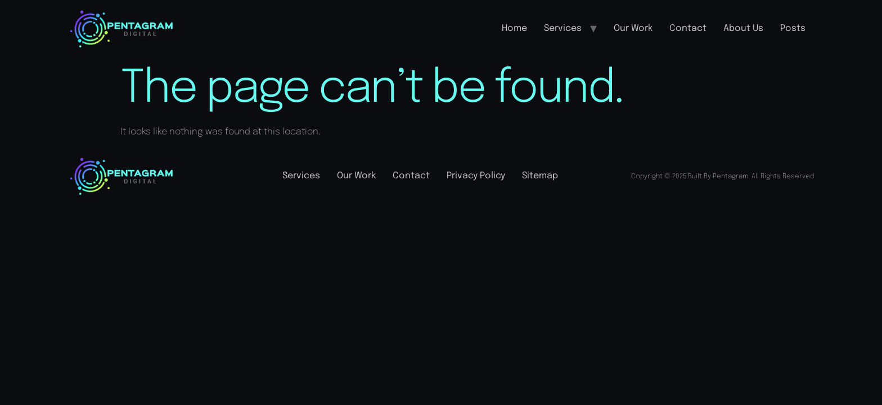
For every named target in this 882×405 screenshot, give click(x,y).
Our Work (633, 28)
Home (514, 28)
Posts (793, 28)
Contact (687, 28)
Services (563, 28)
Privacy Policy (476, 176)
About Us (743, 28)
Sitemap (540, 176)
